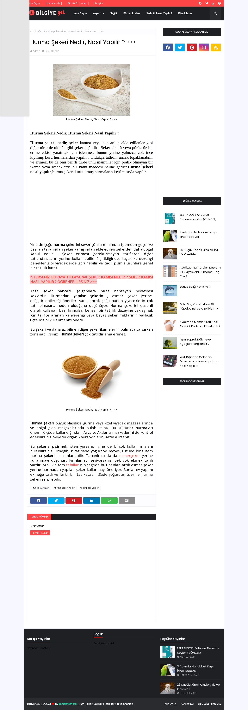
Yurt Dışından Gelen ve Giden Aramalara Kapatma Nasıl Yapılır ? (199, 361)
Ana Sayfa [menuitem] (80, 13)
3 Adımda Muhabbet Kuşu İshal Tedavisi (198, 234)
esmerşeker (129, 455)
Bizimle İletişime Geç (209, 703)
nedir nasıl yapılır (89, 487)
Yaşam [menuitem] (97, 13)
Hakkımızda (187, 703)
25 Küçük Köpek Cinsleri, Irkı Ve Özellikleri (199, 252)
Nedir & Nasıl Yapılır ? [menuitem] (159, 13)
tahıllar (73, 464)
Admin (36, 51)
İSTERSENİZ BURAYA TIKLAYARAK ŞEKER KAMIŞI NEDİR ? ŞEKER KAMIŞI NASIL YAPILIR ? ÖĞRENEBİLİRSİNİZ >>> (91, 279)
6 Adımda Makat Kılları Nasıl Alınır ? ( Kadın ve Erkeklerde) (200, 324)
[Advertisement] (91, 206)
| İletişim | (99, 3)
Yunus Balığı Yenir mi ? (195, 287)
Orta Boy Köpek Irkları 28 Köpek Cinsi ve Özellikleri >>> (200, 306)
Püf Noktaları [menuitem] (131, 13)
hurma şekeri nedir (64, 487)
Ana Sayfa (35, 31)
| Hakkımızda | (54, 3)
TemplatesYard (68, 704)
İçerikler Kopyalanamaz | (120, 704)
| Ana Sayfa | (34, 3)
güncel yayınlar (51, 31)
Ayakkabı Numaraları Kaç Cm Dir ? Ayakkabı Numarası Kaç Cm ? (200, 271)
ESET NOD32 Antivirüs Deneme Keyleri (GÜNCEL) (198, 217)
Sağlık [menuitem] (113, 13)
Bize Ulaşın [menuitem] (185, 13)
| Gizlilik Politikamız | (77, 3)
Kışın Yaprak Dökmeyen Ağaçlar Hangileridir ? (196, 341)
